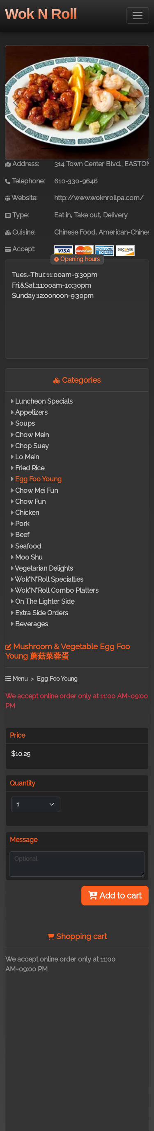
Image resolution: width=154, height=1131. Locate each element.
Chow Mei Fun (36, 490)
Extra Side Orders (41, 613)
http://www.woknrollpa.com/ (99, 198)
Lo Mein (27, 457)
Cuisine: (20, 232)
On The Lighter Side (44, 601)
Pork (22, 524)
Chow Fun (30, 502)
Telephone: (25, 181)
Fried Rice (29, 468)
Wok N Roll (41, 14)
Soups (25, 423)
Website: (21, 198)
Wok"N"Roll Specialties (49, 579)
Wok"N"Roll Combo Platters (57, 590)
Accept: (20, 249)
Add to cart (115, 896)
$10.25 (20, 754)
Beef (22, 535)
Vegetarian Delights (44, 568)
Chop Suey (32, 446)
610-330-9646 (76, 181)
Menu (16, 678)
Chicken (27, 513)
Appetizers (31, 412)
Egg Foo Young (38, 479)
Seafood (28, 546)
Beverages (31, 624)
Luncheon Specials (44, 401)
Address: (22, 164)
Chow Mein (32, 435)
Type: (17, 215)
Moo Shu (29, 557)
